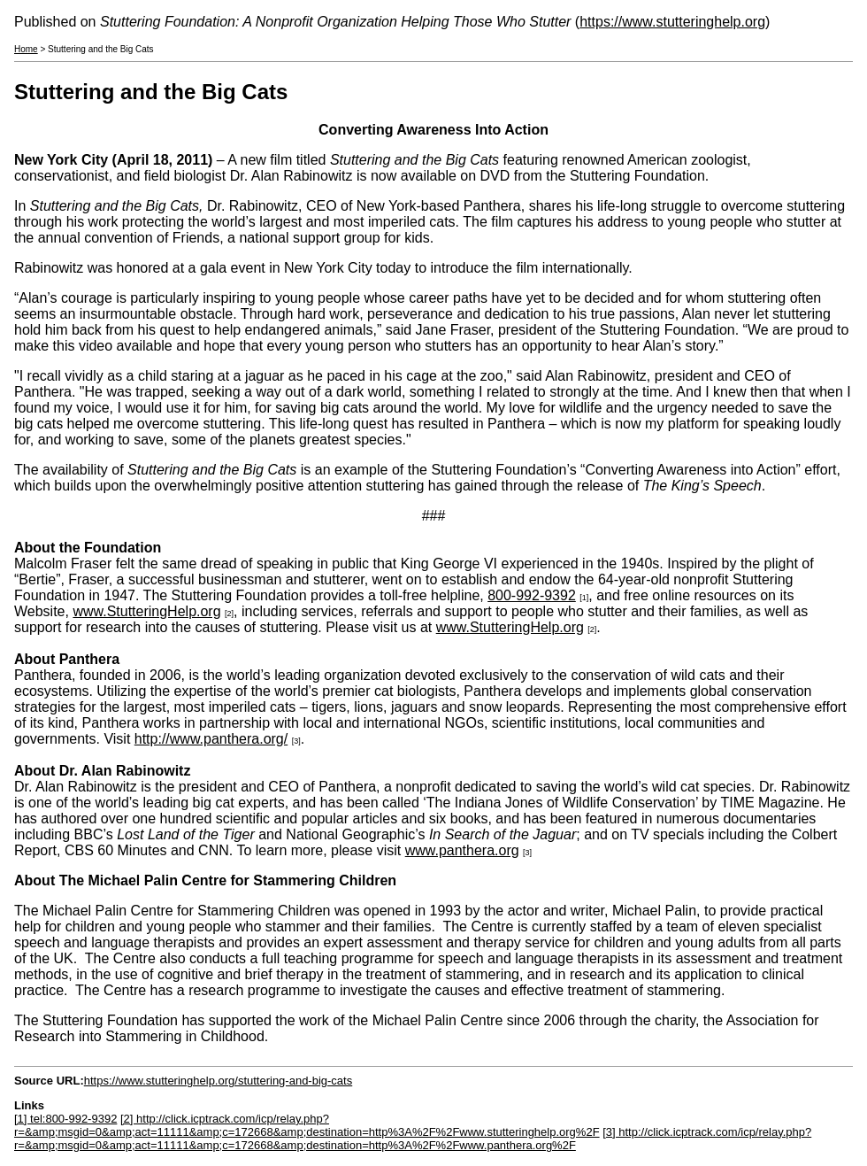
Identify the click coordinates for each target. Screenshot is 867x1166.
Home (26, 49)
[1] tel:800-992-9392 (65, 1118)
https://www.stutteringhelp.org (672, 21)
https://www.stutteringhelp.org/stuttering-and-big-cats (218, 1080)
